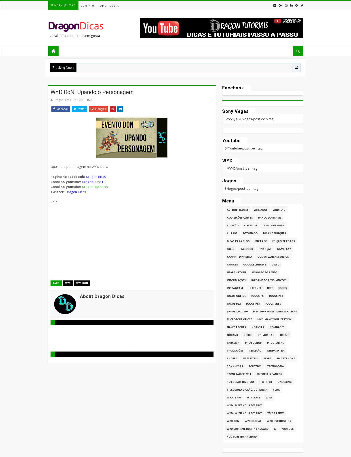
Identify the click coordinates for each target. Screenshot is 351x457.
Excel (230, 249)
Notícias (258, 327)
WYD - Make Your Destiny (244, 405)
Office (247, 335)
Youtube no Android (242, 436)
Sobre (114, 6)
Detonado (250, 233)
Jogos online (236, 295)
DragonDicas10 (94, 181)
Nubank (232, 335)
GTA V (275, 264)
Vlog (276, 389)
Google (232, 264)
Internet (255, 288)
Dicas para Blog (238, 241)
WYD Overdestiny (279, 421)
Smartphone (286, 358)
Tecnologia (275, 366)
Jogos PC (257, 295)
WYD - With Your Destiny (244, 413)
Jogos (282, 288)
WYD (68, 283)
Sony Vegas (235, 366)
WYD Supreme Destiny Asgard (248, 428)
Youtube (287, 428)
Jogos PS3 (253, 303)
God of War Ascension (273, 256)
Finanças (264, 249)
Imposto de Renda (264, 272)
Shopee (232, 358)
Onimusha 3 (266, 335)
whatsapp (234, 397)
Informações (236, 280)
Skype (267, 358)
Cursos (232, 233)
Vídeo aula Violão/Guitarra (247, 389)
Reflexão (255, 350)
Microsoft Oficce (239, 319)
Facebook (246, 249)
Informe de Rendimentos (269, 280)
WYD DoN (82, 283)
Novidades (277, 327)
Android (279, 209)
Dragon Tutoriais (95, 186)
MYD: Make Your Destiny (274, 319)
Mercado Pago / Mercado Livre (275, 311)
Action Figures (238, 209)
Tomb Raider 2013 (239, 374)
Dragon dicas (96, 176)
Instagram (235, 288)
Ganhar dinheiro (239, 256)
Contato (87, 6)
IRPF (270, 288)
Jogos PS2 (234, 303)
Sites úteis (250, 358)
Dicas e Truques (274, 233)
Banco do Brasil (269, 217)
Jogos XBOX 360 (237, 311)
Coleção (233, 225)
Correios (250, 225)
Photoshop (253, 342)
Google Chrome (254, 264)
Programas (275, 342)
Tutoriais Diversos (241, 381)
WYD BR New (275, 413)
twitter (266, 381)
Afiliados (261, 209)
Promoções (235, 350)
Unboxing (285, 381)
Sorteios (255, 366)
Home (102, 6)
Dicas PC (261, 241)
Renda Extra (276, 350)
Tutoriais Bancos (269, 374)
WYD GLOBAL (253, 421)
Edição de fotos (283, 241)
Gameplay (284, 249)
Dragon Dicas (76, 192)
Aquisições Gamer (240, 217)
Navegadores (236, 327)
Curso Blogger (273, 225)
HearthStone (236, 272)
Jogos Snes (273, 303)
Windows (253, 397)
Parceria (233, 342)
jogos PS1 (276, 295)
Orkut (284, 335)
